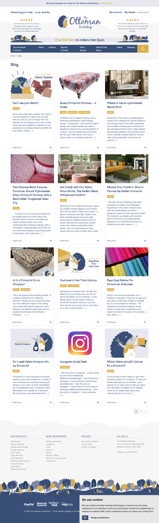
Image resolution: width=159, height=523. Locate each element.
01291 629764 (42, 12)
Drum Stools (15, 453)
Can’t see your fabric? (26, 103)
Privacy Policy (86, 444)
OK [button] (85, 518)
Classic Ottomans (17, 444)
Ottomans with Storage (19, 447)
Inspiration (72, 112)
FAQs (48, 447)
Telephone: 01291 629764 (127, 452)
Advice (16, 108)
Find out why (106, 3)
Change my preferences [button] (100, 518)
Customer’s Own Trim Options (78, 280)
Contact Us (50, 444)
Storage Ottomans (18, 450)
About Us (49, 450)
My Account (115, 12)
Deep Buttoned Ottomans (20, 461)
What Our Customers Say (56, 458)
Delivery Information (53, 441)
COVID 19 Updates (88, 447)
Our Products (84, 112)
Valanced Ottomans (18, 469)
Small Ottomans (17, 458)
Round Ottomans (17, 464)
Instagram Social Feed (73, 361)
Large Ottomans (17, 455)
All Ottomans (15, 441)
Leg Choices (51, 461)
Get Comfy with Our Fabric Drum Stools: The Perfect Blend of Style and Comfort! (79, 191)
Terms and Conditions (89, 441)
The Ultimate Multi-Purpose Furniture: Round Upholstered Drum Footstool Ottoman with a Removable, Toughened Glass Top (32, 194)
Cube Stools (15, 467)
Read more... (32, 147)
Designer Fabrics (52, 455)
